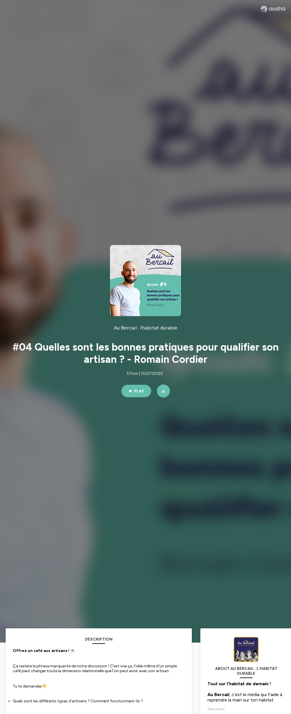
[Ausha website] (273, 9)
